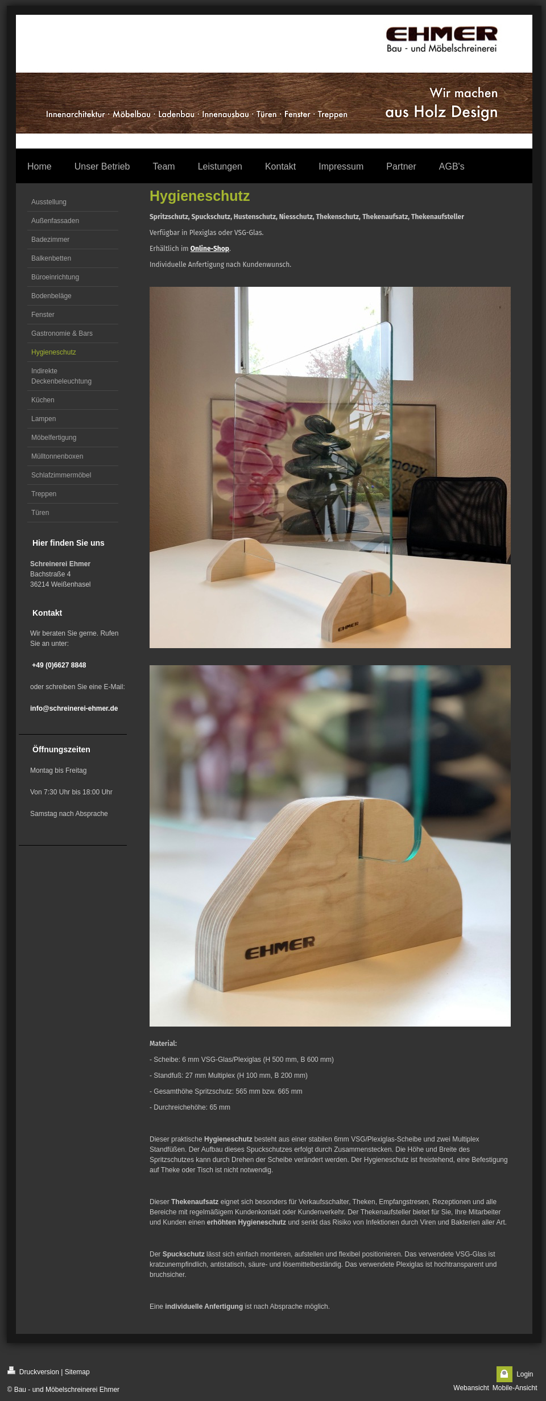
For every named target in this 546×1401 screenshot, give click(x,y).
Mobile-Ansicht (515, 1388)
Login (524, 1374)
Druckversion (33, 1371)
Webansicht (471, 1388)
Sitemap (77, 1372)
